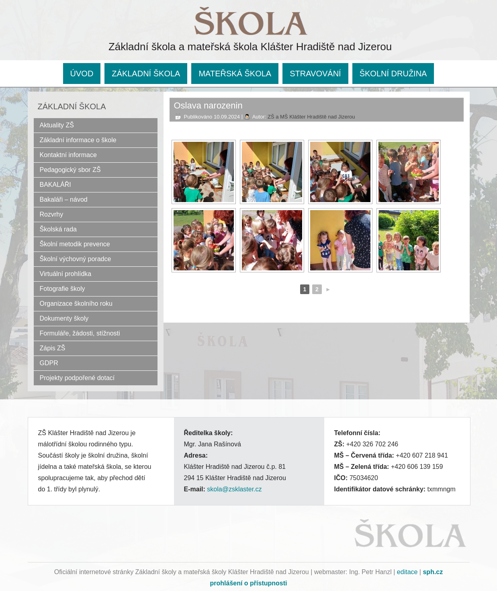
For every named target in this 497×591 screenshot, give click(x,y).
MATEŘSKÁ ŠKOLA (234, 73)
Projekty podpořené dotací (77, 377)
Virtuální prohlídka (66, 273)
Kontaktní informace (68, 154)
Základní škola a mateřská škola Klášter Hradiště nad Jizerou (250, 47)
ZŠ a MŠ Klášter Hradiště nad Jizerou (311, 117)
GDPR (49, 363)
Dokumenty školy (64, 318)
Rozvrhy (51, 214)
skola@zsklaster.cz (234, 489)
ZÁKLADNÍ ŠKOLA (146, 73)
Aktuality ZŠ (57, 125)
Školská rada (58, 229)
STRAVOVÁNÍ (315, 73)
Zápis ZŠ (52, 348)
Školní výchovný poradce (75, 259)
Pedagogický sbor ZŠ (70, 169)
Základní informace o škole (78, 140)
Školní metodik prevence (75, 244)
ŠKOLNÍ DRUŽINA (393, 73)
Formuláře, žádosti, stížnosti (80, 333)
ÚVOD (82, 73)
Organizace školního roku (76, 303)
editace (407, 572)
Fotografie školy (62, 288)
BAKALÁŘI (55, 184)
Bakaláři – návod (64, 199)
